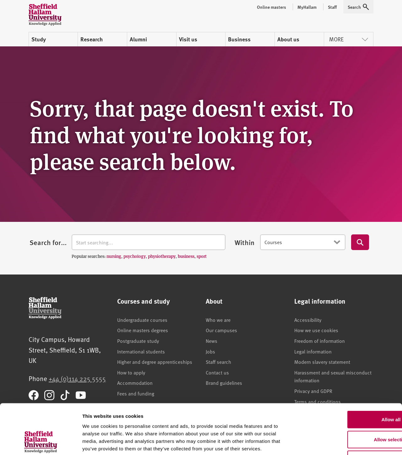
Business (239, 39)
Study (38, 39)
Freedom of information (319, 340)
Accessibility (307, 319)
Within (244, 242)
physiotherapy (162, 256)
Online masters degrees (142, 330)
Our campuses (221, 330)
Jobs (210, 351)
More (348, 39)
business (186, 256)
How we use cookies (316, 330)
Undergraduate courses (142, 319)
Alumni (138, 39)
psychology (134, 256)
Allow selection (349, 394)
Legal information (313, 351)
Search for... (48, 242)
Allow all (349, 374)
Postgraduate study (138, 340)
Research (91, 39)
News (211, 340)
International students (141, 351)
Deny (350, 414)
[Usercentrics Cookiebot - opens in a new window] (40, 442)
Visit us (188, 39)
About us (288, 39)
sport (202, 256)
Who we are (218, 319)
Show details (329, 442)
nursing (113, 256)
